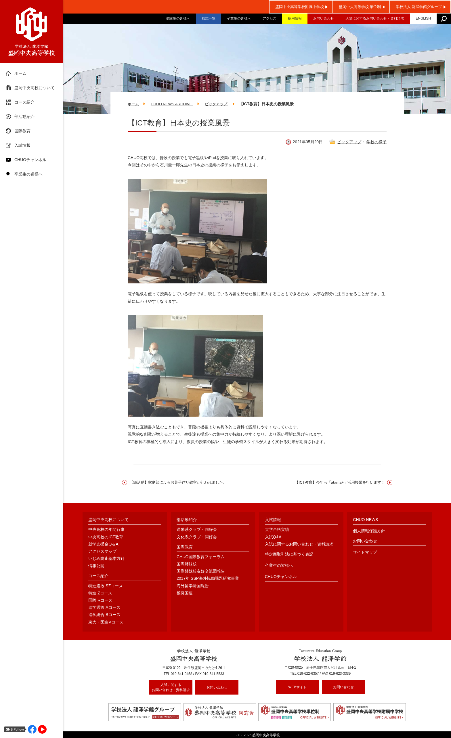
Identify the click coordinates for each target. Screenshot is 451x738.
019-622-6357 (308, 674)
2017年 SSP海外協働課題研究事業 (208, 579)
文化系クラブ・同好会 (197, 537)
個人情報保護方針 (369, 531)
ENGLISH (423, 18)
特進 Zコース (100, 593)
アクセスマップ (102, 552)
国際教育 (22, 131)
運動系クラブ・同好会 (197, 530)
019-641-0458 (181, 674)
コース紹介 (24, 102)
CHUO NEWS (365, 520)
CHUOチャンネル (30, 159)
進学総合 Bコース (104, 615)
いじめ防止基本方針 (106, 559)
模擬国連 (185, 593)
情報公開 (96, 566)
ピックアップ (349, 142)
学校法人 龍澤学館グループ (419, 7)
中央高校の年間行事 (106, 530)
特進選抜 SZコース (105, 586)
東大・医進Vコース (105, 622)
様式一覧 (208, 18)
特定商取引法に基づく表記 (289, 554)
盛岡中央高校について (34, 87)
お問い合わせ (323, 18)
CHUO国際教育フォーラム (201, 557)
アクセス (269, 18)
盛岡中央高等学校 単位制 (360, 7)
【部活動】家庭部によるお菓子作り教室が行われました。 (181, 482)
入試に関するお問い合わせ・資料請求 (374, 18)
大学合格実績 (277, 530)
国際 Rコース (100, 600)
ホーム (20, 73)
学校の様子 (376, 142)
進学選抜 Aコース (104, 608)
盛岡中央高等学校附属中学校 (299, 7)
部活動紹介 (24, 116)
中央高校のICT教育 (105, 537)
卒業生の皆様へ (239, 18)
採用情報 (295, 18)
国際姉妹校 (187, 564)
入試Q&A (273, 537)
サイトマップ (365, 552)
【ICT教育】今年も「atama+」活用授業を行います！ (336, 482)
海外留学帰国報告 (193, 586)
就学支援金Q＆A (103, 544)
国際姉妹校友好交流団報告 (201, 571)
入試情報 (22, 145)
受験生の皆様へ (178, 18)
